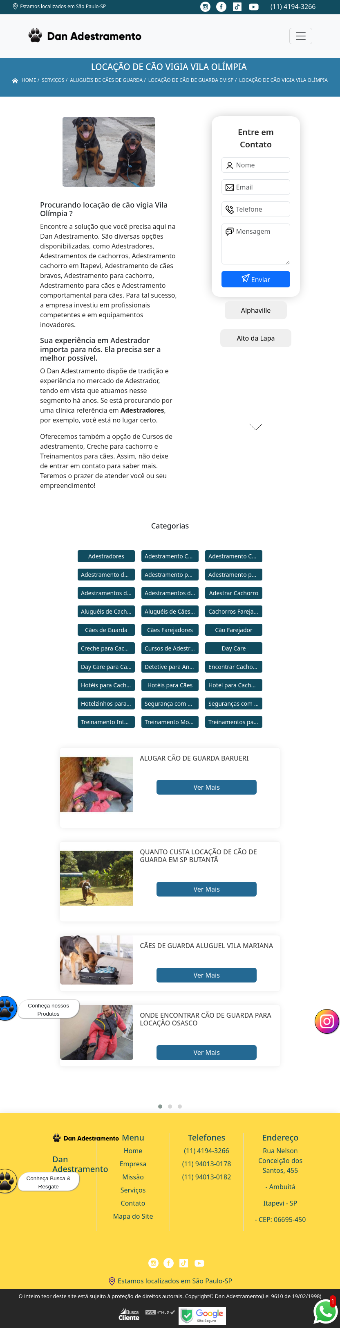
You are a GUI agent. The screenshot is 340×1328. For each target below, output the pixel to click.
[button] (160, 1106)
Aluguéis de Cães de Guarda (172, 611)
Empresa (133, 1163)
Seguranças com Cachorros (235, 703)
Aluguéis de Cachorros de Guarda (108, 611)
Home (133, 1150)
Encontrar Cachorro (234, 667)
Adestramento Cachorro (172, 556)
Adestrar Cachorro (233, 593)
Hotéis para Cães (170, 685)
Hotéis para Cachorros (108, 685)
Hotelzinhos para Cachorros (108, 703)
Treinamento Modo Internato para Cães (172, 722)
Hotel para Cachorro (235, 685)
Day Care (234, 648)
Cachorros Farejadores (235, 611)
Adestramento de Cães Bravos (108, 574)
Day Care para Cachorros (108, 667)
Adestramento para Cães (235, 574)
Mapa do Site (133, 1216)
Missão (133, 1176)
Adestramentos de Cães (172, 593)
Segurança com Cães (172, 703)
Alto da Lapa (256, 338)
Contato (133, 1203)
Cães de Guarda (106, 630)
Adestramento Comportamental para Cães (235, 556)
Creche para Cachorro (108, 648)
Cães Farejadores (170, 630)
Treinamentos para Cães (235, 722)
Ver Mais (206, 787)
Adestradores (106, 556)
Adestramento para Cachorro (172, 574)
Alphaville (256, 310)
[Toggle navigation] (300, 36)
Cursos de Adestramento (172, 648)
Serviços (133, 1190)
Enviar (260, 279)
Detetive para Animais (172, 667)
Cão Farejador (234, 630)
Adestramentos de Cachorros (108, 593)
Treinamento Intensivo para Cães (108, 722)
